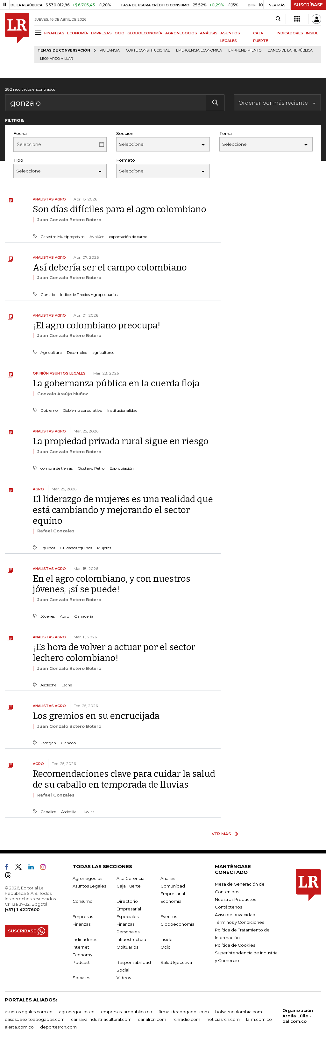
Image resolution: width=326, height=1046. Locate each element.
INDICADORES (290, 33)
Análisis (167, 878)
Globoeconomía (177, 924)
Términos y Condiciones (239, 922)
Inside (166, 939)
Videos (124, 977)
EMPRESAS (101, 33)
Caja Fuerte (129, 885)
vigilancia (110, 50)
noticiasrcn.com (223, 1019)
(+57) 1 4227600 (22, 909)
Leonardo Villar (56, 59)
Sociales (81, 977)
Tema (225, 133)
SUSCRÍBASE (308, 5)
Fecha (20, 133)
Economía (170, 901)
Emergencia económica (199, 50)
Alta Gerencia (131, 878)
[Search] (278, 19)
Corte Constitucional (148, 50)
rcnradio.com (186, 1019)
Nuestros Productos (235, 899)
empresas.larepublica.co (126, 1011)
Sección (124, 133)
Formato (125, 160)
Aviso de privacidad (235, 914)
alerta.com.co (19, 1026)
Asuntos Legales (89, 885)
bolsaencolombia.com (238, 1011)
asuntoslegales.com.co (29, 1011)
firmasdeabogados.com (184, 1011)
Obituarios (127, 947)
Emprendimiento (244, 50)
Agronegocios (87, 878)
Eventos (168, 916)
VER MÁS (221, 833)
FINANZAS (54, 33)
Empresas (83, 916)
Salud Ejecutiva (176, 962)
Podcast (81, 962)
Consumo (83, 901)
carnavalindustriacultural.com (101, 1019)
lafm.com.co (259, 1019)
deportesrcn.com (58, 1026)
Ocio (165, 947)
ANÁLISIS (208, 33)
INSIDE (312, 33)
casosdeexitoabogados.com (35, 1019)
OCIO (119, 33)
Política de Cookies (235, 945)
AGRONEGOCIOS (181, 33)
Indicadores (85, 939)
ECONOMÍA (77, 33)
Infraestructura (131, 939)
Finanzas (81, 924)
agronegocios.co (77, 1011)
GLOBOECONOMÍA (144, 33)
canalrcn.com (152, 1019)
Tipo (18, 160)
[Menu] (39, 32)
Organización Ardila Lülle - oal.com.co (297, 1016)
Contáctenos (228, 906)
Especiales (127, 916)
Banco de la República (290, 50)
